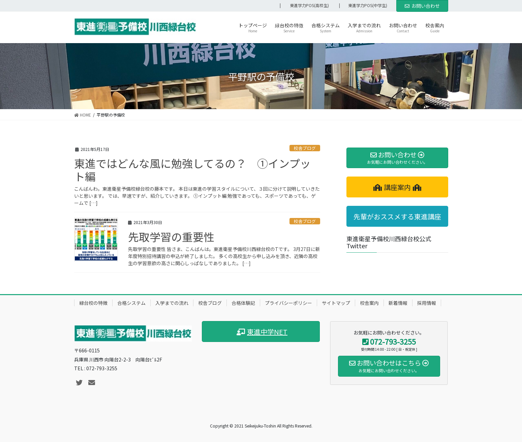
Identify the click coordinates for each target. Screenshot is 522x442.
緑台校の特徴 (93, 302)
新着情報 (398, 302)
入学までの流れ (171, 302)
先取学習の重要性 (171, 236)
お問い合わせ (422, 5)
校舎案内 (369, 302)
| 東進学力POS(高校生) (304, 5)
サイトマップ (336, 302)
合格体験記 (243, 302)
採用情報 (426, 302)
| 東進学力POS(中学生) (365, 5)
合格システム (131, 302)
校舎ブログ (305, 148)
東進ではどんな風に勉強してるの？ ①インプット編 (192, 169)
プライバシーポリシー (288, 302)
